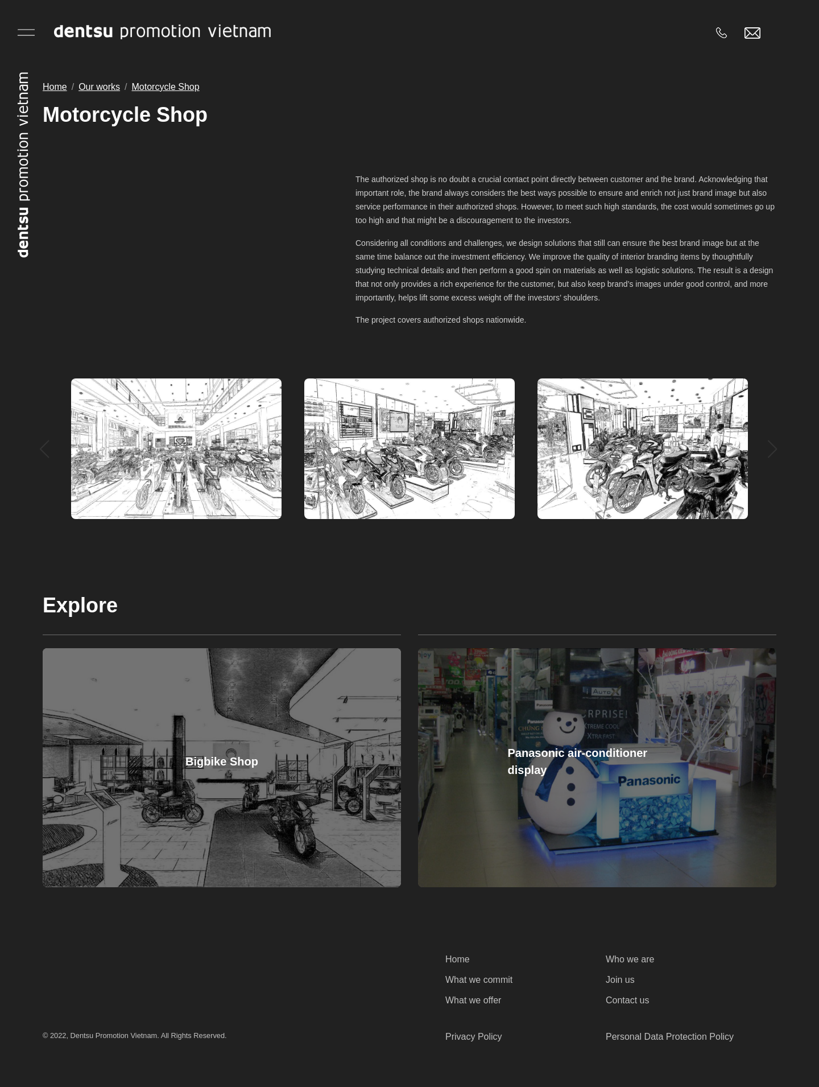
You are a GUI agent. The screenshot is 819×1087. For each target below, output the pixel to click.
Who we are (630, 959)
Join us (620, 980)
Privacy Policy (473, 1036)
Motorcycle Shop (166, 87)
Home (55, 87)
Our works (99, 87)
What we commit (478, 980)
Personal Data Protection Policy (670, 1036)
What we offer (473, 1000)
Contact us (627, 1000)
